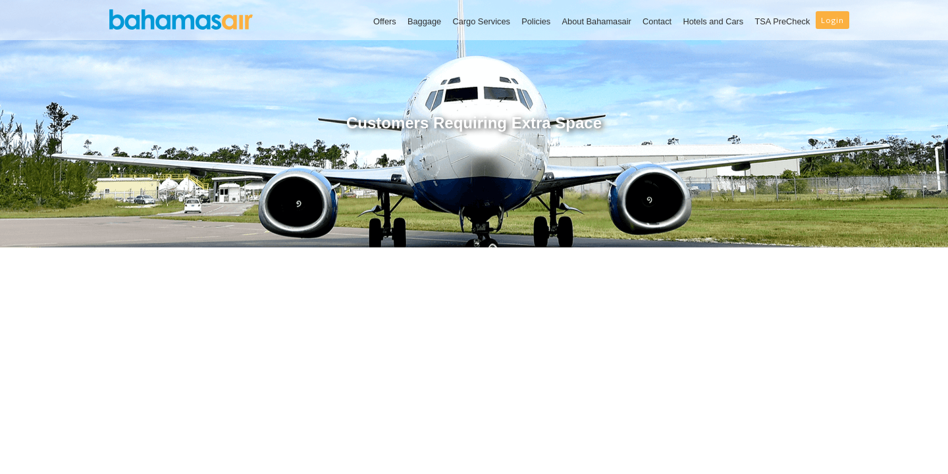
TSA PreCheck (782, 21)
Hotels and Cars (713, 21)
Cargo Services (481, 21)
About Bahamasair (596, 21)
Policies (535, 21)
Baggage (424, 21)
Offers (384, 21)
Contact (657, 21)
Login (832, 20)
